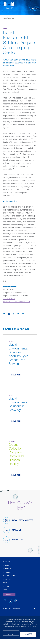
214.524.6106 (9, 299)
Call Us (12, 530)
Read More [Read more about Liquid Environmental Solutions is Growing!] (16, 421)
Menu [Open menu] (34, 8)
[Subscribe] (34, 609)
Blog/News (11, 18)
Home (5, 18)
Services (6, 565)
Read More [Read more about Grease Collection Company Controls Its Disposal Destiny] (16, 475)
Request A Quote (18, 520)
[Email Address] (24, 609)
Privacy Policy (31, 626)
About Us (6, 562)
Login (5, 590)
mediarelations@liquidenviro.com (16, 302)
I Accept (28, 634)
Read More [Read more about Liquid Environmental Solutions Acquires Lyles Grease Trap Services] (16, 375)
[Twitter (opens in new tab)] (16, 601)
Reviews (6, 586)
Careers (9, 594)
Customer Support (10, 576)
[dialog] (20, 627)
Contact (6, 583)
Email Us (13, 539)
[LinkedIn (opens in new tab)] (10, 601)
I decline (11, 633)
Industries (7, 569)
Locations (6, 572)
